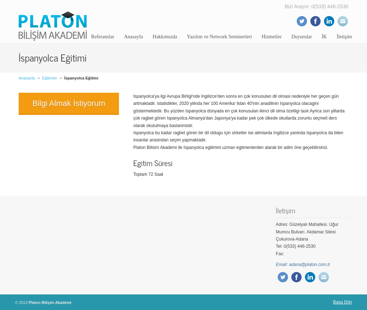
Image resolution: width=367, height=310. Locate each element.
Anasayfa (27, 78)
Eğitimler (49, 78)
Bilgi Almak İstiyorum (69, 103)
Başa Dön (342, 302)
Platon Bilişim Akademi (53, 21)
